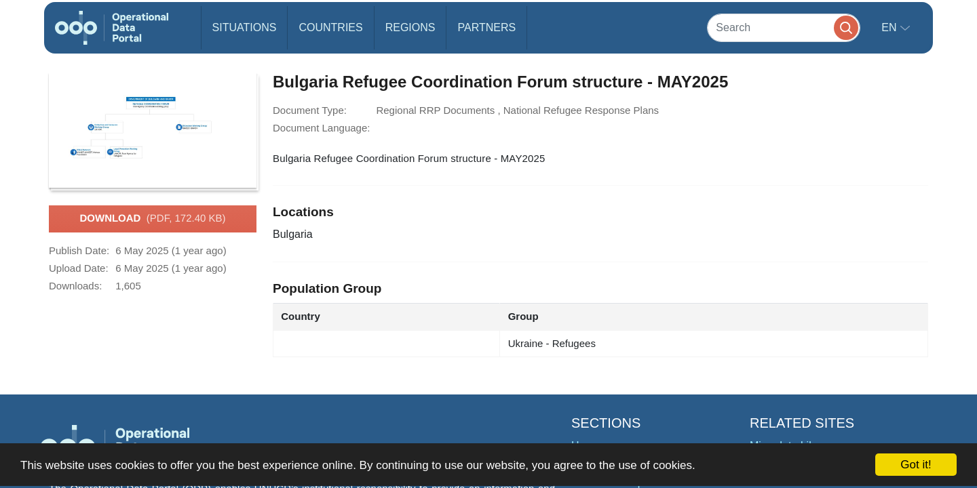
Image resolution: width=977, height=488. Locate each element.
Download (152, 219)
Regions (410, 27)
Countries (330, 27)
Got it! (915, 464)
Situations (244, 27)
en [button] (890, 27)
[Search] (783, 27)
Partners (486, 27)
